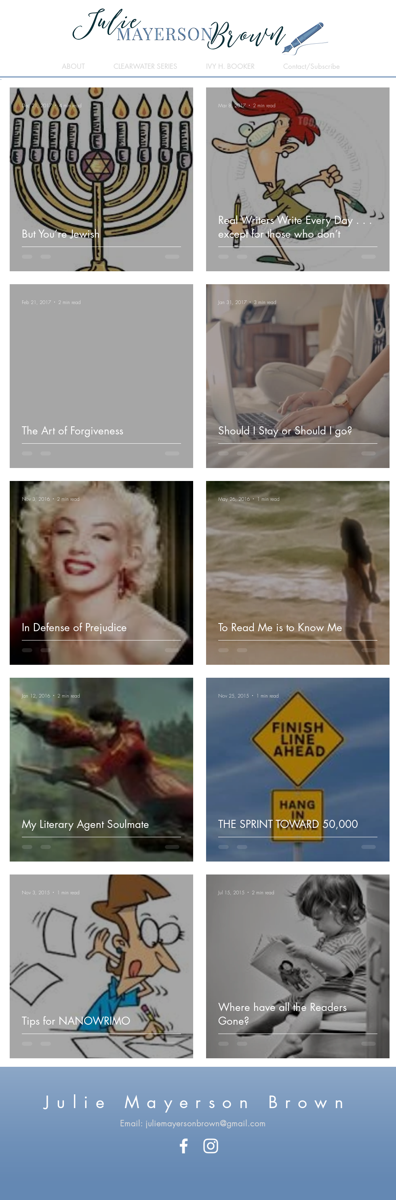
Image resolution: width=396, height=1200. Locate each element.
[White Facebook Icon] (184, 1146)
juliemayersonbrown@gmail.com (205, 1123)
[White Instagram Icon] (211, 1146)
